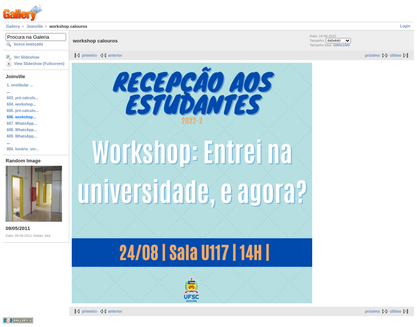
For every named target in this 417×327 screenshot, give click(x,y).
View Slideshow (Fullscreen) (39, 64)
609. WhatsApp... (22, 136)
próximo (372, 55)
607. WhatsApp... (22, 123)
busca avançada (28, 44)
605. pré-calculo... (22, 111)
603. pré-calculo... (22, 98)
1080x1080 (341, 45)
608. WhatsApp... (22, 130)
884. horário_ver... (23, 149)
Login (405, 26)
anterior (115, 55)
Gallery (13, 26)
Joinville (34, 26)
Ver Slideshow (26, 57)
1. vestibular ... (20, 85)
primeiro (89, 55)
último (395, 55)
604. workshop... (21, 104)
